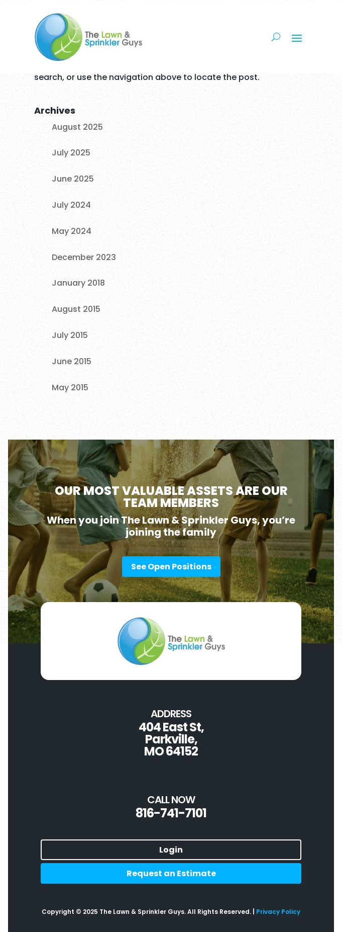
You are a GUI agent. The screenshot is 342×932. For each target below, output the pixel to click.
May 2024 (71, 231)
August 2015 (76, 309)
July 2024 (71, 205)
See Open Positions (171, 566)
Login (171, 850)
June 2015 (71, 361)
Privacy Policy (278, 911)
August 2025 (77, 127)
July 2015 (70, 335)
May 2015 (70, 387)
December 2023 (84, 257)
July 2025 (71, 152)
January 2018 (78, 283)
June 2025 (73, 179)
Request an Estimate (171, 873)
